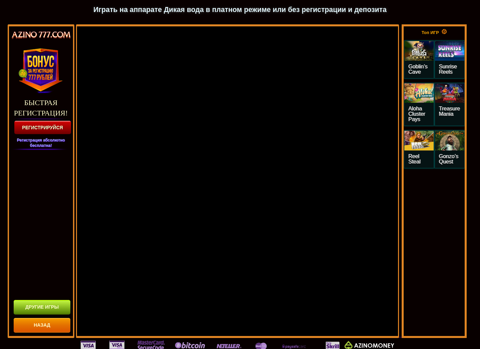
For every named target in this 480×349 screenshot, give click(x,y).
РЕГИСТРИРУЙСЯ (42, 127)
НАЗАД (42, 325)
